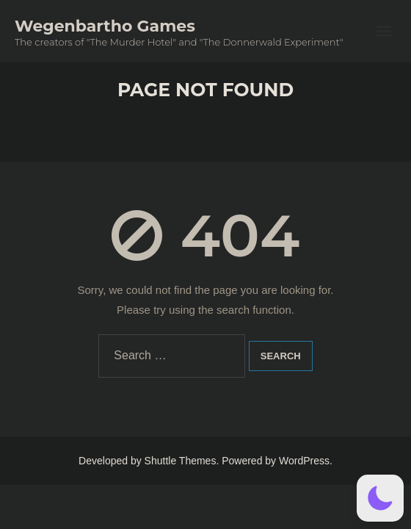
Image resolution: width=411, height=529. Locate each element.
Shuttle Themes (181, 461)
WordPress (304, 461)
